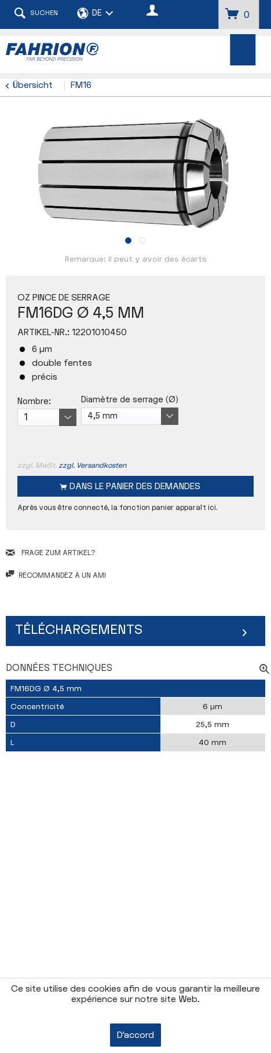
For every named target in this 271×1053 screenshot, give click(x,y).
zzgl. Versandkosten (92, 465)
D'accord (135, 1035)
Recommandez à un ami (56, 575)
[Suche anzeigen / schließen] (35, 14)
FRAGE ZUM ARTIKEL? (50, 552)
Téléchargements (78, 630)
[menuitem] (243, 49)
